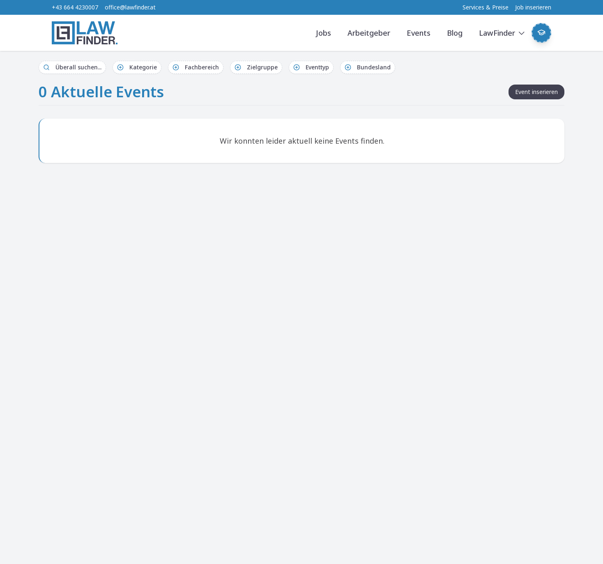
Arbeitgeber (369, 33)
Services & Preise (486, 7)
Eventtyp (311, 67)
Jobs (323, 33)
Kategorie (137, 67)
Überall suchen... (72, 67)
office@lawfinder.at (130, 7)
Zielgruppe (256, 67)
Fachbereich (196, 67)
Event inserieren (536, 92)
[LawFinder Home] (84, 32)
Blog (455, 33)
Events (418, 33)
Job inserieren (533, 7)
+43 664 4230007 (75, 7)
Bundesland (368, 67)
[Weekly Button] (541, 33)
